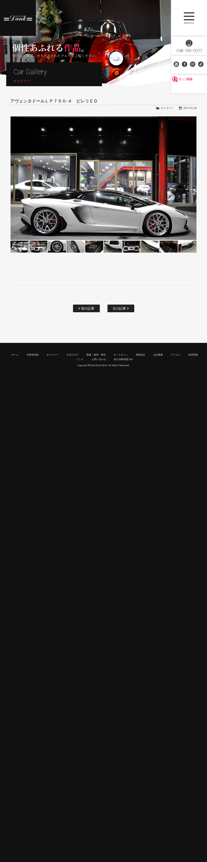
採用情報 (193, 354)
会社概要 (158, 354)
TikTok (201, 65)
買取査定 (140, 354)
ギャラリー (167, 108)
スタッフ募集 (189, 89)
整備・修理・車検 (96, 354)
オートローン (120, 354)
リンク (80, 359)
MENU (189, 18)
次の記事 (121, 308)
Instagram (193, 65)
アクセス (175, 354)
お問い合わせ (177, 65)
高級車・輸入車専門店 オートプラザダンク (18, 18)
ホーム (15, 354)
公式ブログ (72, 354)
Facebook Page (185, 65)
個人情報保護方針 (123, 359)
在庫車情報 (33, 354)
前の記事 (86, 308)
